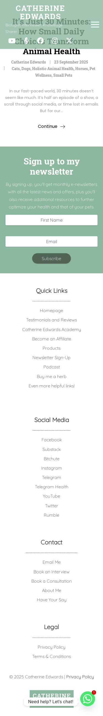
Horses (81, 68)
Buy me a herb (51, 376)
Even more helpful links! (52, 386)
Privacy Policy (51, 647)
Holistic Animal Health (53, 68)
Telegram (51, 477)
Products (51, 348)
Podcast (51, 367)
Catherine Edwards (28, 62)
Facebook (51, 439)
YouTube (51, 496)
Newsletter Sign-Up (51, 357)
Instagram (51, 468)
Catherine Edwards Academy (51, 329)
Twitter (51, 505)
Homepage (51, 310)
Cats (16, 68)
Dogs (25, 68)
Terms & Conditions (51, 656)
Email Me (52, 562)
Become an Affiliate (51, 339)
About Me (51, 590)
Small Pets (62, 75)
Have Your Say (51, 599)
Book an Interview (51, 571)
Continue (47, 126)
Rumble (51, 515)
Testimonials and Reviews (51, 320)
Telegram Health (51, 486)
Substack (52, 449)
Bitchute (52, 458)
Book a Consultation (51, 581)
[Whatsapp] (87, 701)
